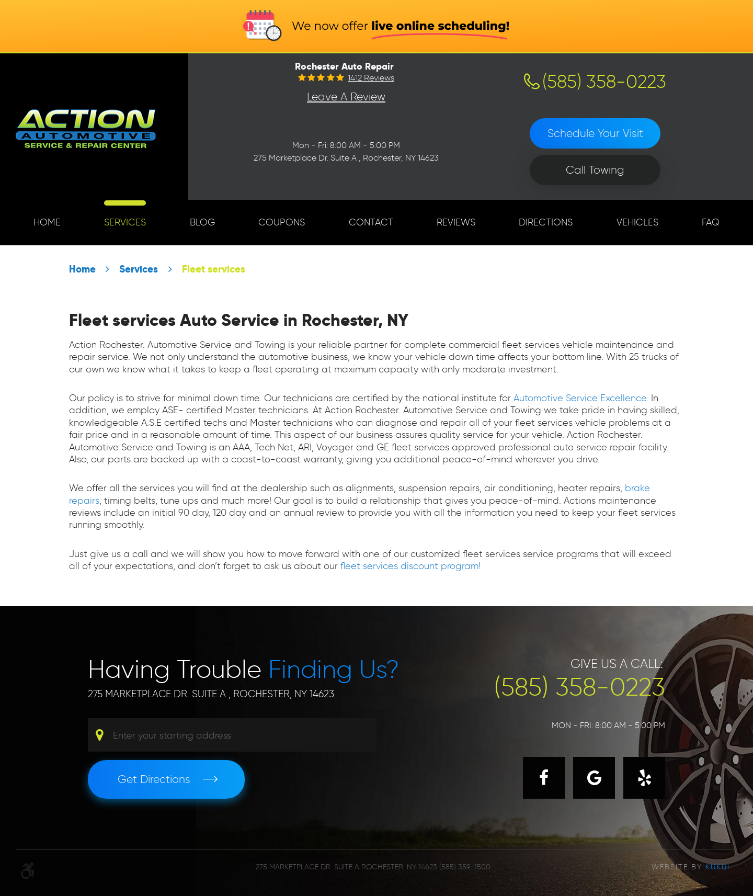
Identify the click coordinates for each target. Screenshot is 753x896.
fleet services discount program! (409, 566)
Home (47, 222)
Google (594, 778)
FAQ (711, 222)
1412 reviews (371, 78)
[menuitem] (47, 222)
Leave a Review (346, 96)
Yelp (644, 778)
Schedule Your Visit (595, 133)
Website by (691, 867)
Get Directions (154, 779)
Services (125, 222)
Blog (202, 222)
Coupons (281, 222)
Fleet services (213, 269)
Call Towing (595, 169)
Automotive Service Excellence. (581, 398)
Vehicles (637, 222)
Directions (546, 222)
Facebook (544, 778)
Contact (371, 222)
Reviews (456, 222)
